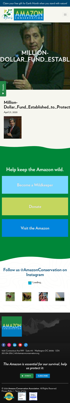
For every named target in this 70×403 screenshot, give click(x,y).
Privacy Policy (7, 391)
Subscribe (43, 376)
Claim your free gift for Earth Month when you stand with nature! (35, 3)
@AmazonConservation (41, 269)
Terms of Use (20, 391)
